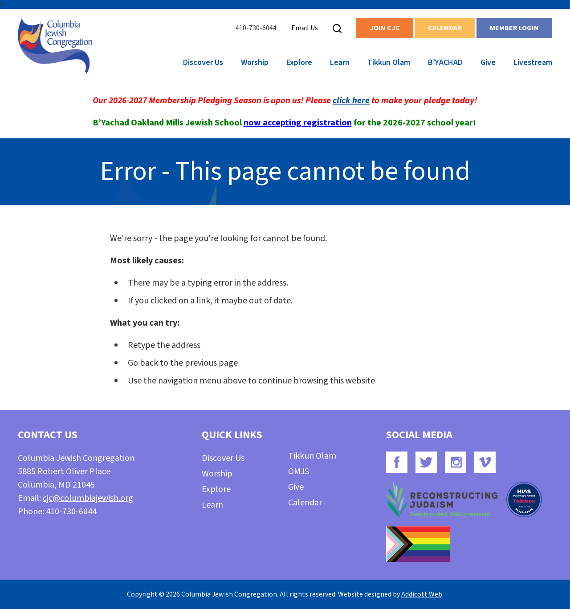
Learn (340, 62)
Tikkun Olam (388, 62)
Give (488, 62)
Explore (299, 62)
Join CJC (385, 28)
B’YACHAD (445, 62)
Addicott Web (421, 594)
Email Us (304, 28)
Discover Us (203, 62)
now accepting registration (298, 123)
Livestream (532, 62)
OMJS (298, 471)
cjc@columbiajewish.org (88, 498)
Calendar (445, 28)
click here (351, 100)
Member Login (514, 28)
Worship (255, 62)
